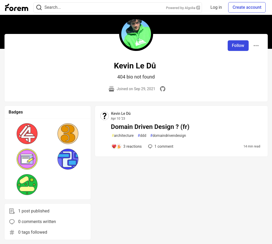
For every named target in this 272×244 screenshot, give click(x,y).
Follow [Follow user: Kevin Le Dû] (238, 45)
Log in (216, 7)
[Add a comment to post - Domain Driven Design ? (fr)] (126, 146)
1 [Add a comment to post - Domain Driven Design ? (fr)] (160, 146)
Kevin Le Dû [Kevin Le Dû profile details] (121, 113)
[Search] (39, 7)
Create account (246, 7)
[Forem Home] (16, 7)
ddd (142, 135)
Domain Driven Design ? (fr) (150, 126)
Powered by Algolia (183, 8)
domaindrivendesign (168, 135)
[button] (27, 133)
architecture (123, 135)
